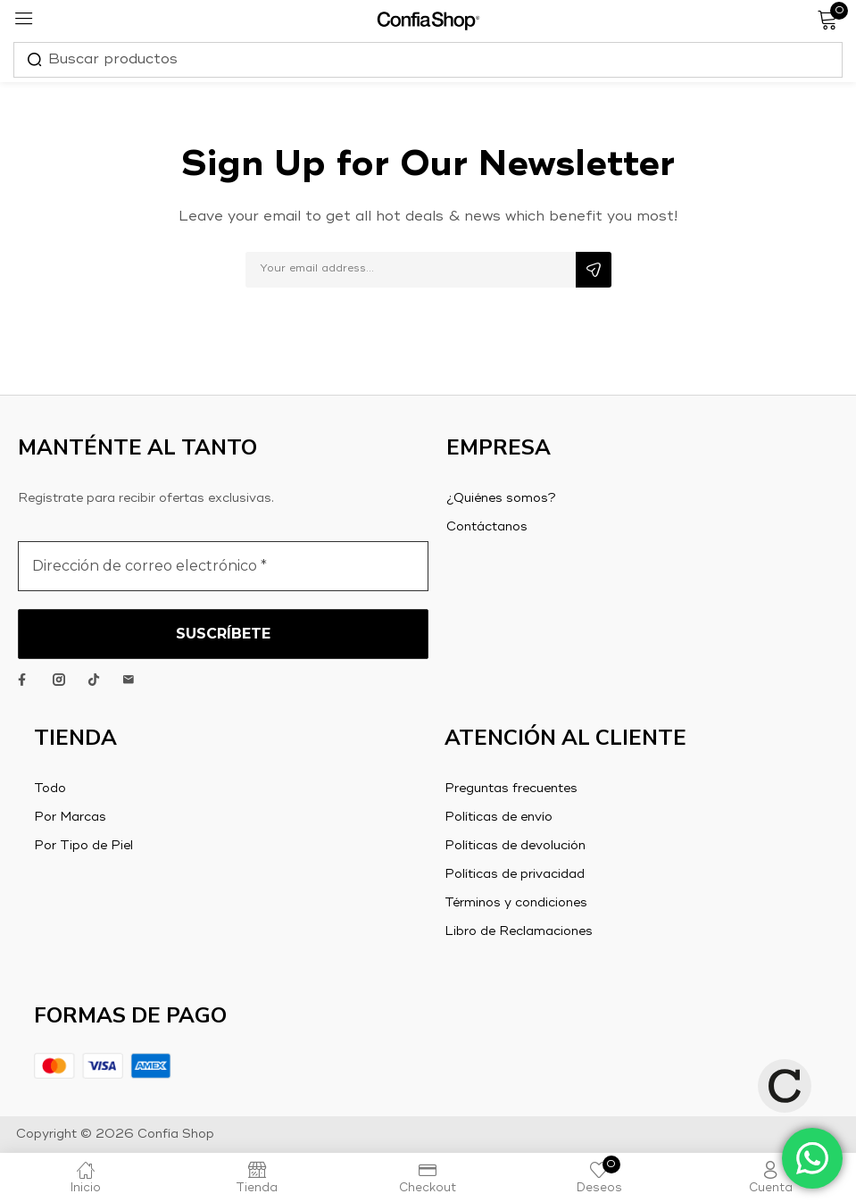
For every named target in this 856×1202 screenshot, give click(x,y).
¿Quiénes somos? (501, 498)
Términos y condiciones (516, 903)
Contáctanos (487, 527)
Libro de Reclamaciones (519, 931)
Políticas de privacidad (515, 874)
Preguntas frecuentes (511, 788)
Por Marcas (70, 817)
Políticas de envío (499, 817)
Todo (50, 788)
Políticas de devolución (515, 845)
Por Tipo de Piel (83, 845)
